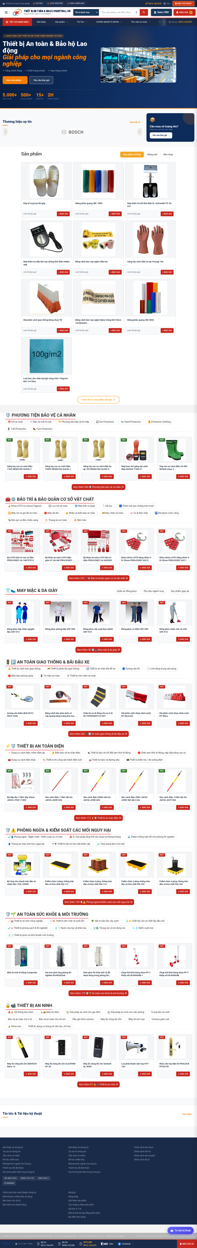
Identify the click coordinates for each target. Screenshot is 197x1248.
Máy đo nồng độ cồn (111, 1019)
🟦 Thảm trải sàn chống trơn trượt (136, 506)
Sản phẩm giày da (180, 591)
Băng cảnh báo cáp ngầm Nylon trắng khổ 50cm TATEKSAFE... (98, 321)
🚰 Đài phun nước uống (167, 513)
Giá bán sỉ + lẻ (74, 1209)
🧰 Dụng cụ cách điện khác (22, 759)
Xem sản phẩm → (15, 80)
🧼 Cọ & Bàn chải (139, 513)
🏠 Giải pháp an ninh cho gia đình (83, 1012)
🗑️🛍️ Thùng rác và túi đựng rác (109, 928)
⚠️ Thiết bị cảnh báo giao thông (24, 668)
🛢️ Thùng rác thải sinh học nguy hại (26, 844)
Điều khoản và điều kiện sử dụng (17, 1196)
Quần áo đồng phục (127, 591)
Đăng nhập (73, 1196)
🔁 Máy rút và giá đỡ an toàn (22, 513)
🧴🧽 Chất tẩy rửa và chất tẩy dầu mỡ (145, 921)
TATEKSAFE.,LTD (95, 1236)
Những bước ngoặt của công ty (82, 1163)
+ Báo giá (63, 214)
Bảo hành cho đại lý (11, 1200)
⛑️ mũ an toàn (15, 421)
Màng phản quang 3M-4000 (140, 320)
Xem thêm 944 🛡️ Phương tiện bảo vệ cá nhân (98, 487)
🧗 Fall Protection (17, 429)
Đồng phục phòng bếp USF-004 (60, 629)
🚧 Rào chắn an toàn (112, 513)
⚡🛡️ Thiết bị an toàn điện (34, 746)
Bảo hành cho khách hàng (14, 1204)
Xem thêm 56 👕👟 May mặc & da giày (98, 649)
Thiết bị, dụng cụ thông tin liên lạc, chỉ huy (49, 1026)
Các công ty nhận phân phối (81, 1204)
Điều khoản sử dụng (115, 1236)
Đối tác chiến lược (11, 1159)
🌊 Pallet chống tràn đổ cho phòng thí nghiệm (151, 836)
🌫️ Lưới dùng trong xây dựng (161, 668)
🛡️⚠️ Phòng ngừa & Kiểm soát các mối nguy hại (58, 830)
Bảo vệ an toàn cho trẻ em (52, 1019)
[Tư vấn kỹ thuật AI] (180, 1230)
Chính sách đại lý (141, 1159)
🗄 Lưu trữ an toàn (58, 506)
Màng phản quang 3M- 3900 (88, 203)
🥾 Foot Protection (42, 429)
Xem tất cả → (136, 122)
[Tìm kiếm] (144, 12)
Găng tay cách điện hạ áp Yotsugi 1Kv (145, 261)
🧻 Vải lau (107, 506)
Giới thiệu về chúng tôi (13, 1147)
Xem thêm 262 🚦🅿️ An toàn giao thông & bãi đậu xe (98, 734)
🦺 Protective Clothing (159, 421)
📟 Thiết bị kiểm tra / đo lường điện (144, 759)
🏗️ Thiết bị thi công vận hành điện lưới (62, 759)
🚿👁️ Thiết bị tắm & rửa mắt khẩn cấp (70, 844)
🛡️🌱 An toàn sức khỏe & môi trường (46, 914)
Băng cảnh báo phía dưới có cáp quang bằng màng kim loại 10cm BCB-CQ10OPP (60, 716)
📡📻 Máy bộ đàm (49, 1012)
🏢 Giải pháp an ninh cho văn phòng (125, 1012)
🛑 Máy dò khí (51, 513)
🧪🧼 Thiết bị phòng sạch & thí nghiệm (28, 928)
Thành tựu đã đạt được (13, 1168)
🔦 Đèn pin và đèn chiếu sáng (23, 520)
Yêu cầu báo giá (41, 80)
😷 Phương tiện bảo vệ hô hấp (73, 421)
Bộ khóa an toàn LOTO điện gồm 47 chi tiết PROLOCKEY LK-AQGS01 (58, 560)
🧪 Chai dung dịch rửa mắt (111, 844)
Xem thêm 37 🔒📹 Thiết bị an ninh (98, 1084)
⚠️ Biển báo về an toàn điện (66, 752)
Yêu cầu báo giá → (161, 135)
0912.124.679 (185, 22)
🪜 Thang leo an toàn (56, 520)
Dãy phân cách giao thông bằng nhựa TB (42, 320)
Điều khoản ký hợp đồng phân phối (84, 1213)
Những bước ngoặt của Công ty (17, 1163)
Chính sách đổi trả (142, 1151)
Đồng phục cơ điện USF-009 (134, 629)
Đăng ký (72, 1192)
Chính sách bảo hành (143, 1147)
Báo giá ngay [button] (183, 3)
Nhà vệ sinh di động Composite (22, 972)
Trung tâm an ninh (160, 1012)
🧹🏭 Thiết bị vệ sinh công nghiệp (25, 921)
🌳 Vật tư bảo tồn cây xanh (105, 921)
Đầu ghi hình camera (83, 1019)
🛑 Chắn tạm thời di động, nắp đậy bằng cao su (162, 752)
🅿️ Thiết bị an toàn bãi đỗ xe (100, 668)
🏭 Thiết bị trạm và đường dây (104, 759)
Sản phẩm (31, 154)
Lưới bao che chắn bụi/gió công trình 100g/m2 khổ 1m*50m (45, 380)
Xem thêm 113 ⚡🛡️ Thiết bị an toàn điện (98, 818)
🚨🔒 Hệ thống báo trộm (20, 1012)
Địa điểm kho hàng (77, 1217)
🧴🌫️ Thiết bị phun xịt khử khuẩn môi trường (31, 935)
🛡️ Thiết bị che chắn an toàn (81, 675)
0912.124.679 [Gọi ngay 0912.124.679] (153, 3)
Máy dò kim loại (136, 1019)
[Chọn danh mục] (86, 12)
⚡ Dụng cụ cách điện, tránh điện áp (26, 752)
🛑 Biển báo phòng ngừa (20, 675)
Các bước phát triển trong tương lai (19, 1172)
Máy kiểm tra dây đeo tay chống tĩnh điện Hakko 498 (46, 263)
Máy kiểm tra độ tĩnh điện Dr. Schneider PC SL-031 (149, 205)
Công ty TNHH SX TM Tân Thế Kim (37, 1236)
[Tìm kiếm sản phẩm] (116, 12)
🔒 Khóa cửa (14, 1026)
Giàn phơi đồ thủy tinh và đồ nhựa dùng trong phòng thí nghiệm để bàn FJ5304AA (96, 975)
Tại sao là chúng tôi (11, 1151)
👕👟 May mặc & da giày (31, 590)
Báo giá (31, 476)
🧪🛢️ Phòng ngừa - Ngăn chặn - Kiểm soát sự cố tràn (35, 836)
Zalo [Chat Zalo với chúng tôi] (167, 3)
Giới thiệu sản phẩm (77, 1200)
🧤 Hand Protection (131, 421)
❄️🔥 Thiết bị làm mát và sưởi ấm (67, 921)
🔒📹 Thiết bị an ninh (28, 1005)
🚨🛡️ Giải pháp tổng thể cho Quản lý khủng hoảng (95, 836)
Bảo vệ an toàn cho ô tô (20, 1019)
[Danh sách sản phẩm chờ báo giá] (185, 12)
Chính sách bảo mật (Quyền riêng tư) (19, 1192)
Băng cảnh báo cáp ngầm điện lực (91, 261)
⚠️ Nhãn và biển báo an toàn (80, 513)
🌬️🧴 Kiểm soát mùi (142, 928)
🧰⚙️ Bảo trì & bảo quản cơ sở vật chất (49, 499)
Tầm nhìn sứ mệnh (11, 1155)
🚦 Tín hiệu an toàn (50, 675)
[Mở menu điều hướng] (6, 12)
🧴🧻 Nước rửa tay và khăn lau (70, 928)
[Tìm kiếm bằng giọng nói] (136, 12)
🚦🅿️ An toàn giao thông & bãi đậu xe (47, 662)
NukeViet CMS (69, 1236)
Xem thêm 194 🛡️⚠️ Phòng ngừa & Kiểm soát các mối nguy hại (99, 902)
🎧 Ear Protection (105, 421)
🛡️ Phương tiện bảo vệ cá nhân (40, 415)
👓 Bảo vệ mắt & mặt (40, 421)
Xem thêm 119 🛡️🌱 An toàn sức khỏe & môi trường (98, 993)
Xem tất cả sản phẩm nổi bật (98, 399)
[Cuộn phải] (164, 22)
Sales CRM (161, 12)
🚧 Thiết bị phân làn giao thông (63, 668)
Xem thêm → (188, 1114)
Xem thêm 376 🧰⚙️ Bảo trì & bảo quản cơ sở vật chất (98, 578)
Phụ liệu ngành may (154, 591)
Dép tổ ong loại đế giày (34, 203)
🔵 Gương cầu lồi (131, 668)
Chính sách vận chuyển (144, 1155)
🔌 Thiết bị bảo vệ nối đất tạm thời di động (109, 752)
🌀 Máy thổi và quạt (85, 506)
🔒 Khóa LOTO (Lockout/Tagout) (24, 506)
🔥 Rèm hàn (80, 520)
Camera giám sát (160, 1019)
